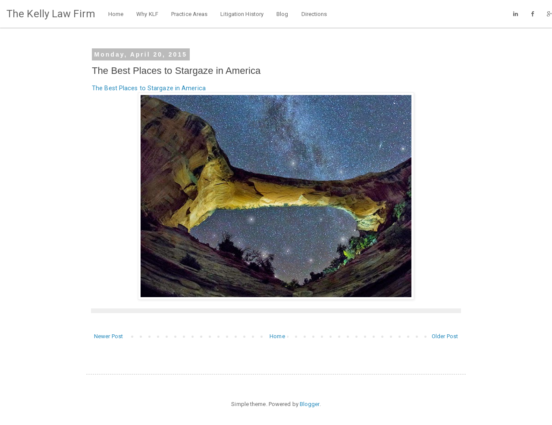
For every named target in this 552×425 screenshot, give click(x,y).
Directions (314, 14)
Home (115, 14)
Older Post (445, 336)
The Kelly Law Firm (50, 14)
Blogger (310, 404)
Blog (282, 14)
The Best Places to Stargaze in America (149, 88)
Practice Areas (189, 14)
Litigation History (241, 14)
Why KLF (147, 14)
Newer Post (108, 336)
